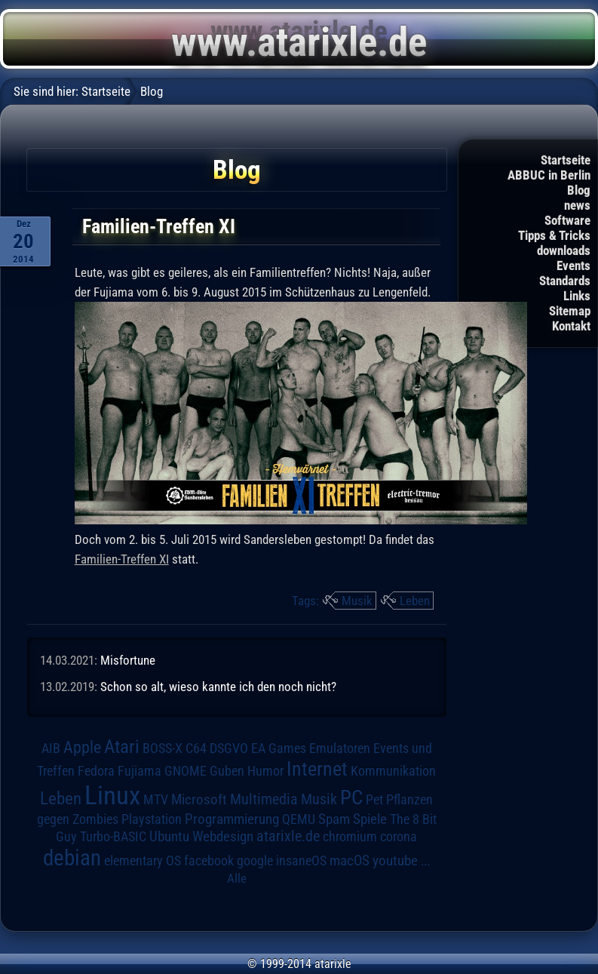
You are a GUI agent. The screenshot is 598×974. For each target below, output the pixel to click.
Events (573, 265)
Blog (578, 190)
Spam (334, 819)
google (255, 860)
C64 (196, 748)
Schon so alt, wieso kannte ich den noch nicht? (218, 686)
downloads (563, 250)
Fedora (96, 771)
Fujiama (139, 771)
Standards (564, 280)
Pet (374, 799)
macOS (350, 861)
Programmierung (232, 819)
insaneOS (301, 860)
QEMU (298, 819)
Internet (317, 768)
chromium (350, 836)
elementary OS (142, 860)
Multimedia (264, 799)
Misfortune (127, 660)
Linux (112, 795)
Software (567, 220)
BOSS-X (162, 748)
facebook (209, 860)
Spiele (370, 819)
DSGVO (229, 748)
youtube (395, 860)
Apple (82, 747)
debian (72, 858)
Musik (357, 600)
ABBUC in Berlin (549, 175)
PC (351, 797)
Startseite (565, 159)
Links (576, 295)
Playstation (151, 819)
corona (398, 836)
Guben (227, 771)
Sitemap (569, 310)
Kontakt (571, 325)
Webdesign (222, 836)
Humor (265, 771)
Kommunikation (393, 771)
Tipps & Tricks (554, 235)
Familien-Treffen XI (122, 559)
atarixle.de (288, 836)
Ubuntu (169, 836)
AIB (50, 748)
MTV (155, 799)
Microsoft (199, 799)
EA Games (278, 748)
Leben (415, 600)
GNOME (185, 771)
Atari (122, 746)
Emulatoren (339, 748)
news (577, 205)
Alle (237, 878)
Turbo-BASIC (113, 836)
